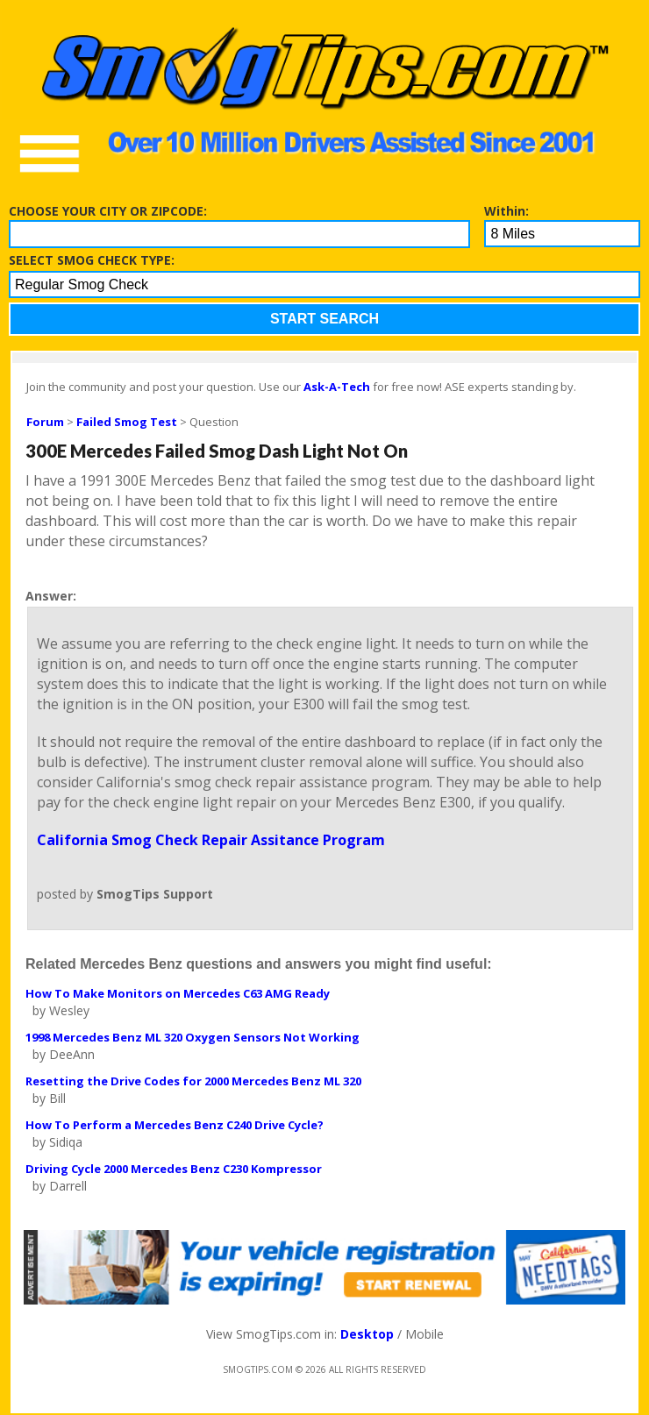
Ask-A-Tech (336, 387)
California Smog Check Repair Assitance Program (211, 840)
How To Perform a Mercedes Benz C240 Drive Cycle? (174, 1125)
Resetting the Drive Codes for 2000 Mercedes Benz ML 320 (193, 1081)
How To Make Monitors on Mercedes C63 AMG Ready (177, 993)
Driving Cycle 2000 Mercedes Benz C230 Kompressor (173, 1169)
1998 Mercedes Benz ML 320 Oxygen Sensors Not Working (192, 1037)
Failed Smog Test (126, 422)
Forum (45, 422)
